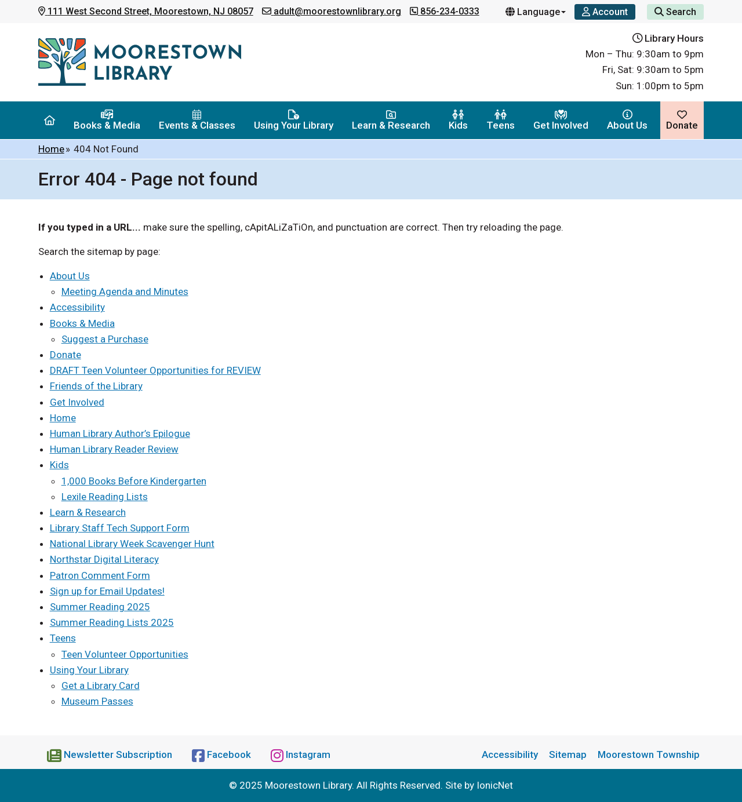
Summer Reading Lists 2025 (112, 622)
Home (51, 149)
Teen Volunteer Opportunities (124, 654)
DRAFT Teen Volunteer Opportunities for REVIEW (155, 370)
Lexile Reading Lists (104, 496)
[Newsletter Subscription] (110, 754)
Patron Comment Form (100, 575)
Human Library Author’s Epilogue (120, 433)
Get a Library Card (100, 685)
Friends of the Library (96, 386)
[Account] (604, 12)
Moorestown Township (649, 754)
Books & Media (107, 120)
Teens (500, 120)
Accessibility (77, 307)
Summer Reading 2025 (100, 607)
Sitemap (568, 754)
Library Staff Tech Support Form (120, 528)
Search (675, 11)
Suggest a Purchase (104, 339)
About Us (627, 120)
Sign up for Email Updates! (107, 591)
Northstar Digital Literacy (104, 559)
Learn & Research (391, 120)
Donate (682, 120)
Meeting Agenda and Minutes (124, 291)
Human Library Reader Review (114, 449)
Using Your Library (293, 120)
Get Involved (560, 120)
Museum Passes (97, 701)
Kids (458, 120)
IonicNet (495, 785)
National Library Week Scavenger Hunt (132, 543)
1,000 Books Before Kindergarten (133, 481)
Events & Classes (197, 120)
